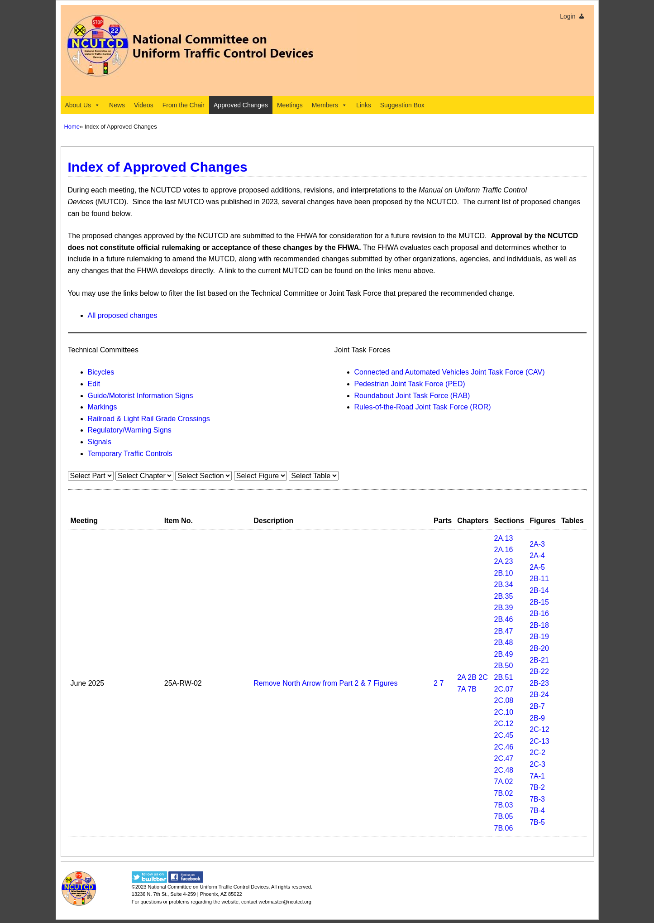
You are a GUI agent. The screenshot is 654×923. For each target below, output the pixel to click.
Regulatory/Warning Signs (130, 430)
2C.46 (504, 747)
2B (472, 677)
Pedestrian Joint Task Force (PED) (409, 384)
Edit (94, 384)
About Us (82, 105)
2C (482, 677)
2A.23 (503, 561)
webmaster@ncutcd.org (284, 901)
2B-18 (539, 625)
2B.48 (503, 642)
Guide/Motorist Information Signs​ (140, 395)
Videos (143, 105)
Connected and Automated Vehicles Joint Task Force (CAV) (449, 372)
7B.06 (503, 828)
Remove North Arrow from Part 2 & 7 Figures (325, 683)
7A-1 (537, 776)
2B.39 (503, 607)
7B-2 (537, 787)
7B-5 (537, 822)
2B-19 (539, 636)
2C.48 (504, 770)
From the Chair (183, 105)
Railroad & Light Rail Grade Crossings (149, 419)
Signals (99, 442)
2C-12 (539, 729)
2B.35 (503, 596)
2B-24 (539, 694)
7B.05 (503, 816)
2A (461, 677)
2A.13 (503, 538)
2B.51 (503, 677)
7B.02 (503, 793)
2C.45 (504, 735)
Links (363, 105)
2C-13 (539, 741)
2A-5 (537, 567)
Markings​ (102, 407)
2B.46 (503, 619)
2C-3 (537, 764)
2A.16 (503, 549)
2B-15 (539, 602)
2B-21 (539, 660)
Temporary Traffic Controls (130, 453)
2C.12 (504, 723)
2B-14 (539, 590)
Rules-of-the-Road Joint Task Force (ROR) (422, 407)
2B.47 (503, 631)
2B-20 (539, 648)
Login (567, 16)
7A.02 (503, 781)
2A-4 (537, 555)
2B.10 (503, 573)
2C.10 (504, 712)
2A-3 (537, 544)
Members (329, 105)
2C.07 (504, 689)
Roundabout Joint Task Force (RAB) (412, 395)
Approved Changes (241, 105)
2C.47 (504, 758)
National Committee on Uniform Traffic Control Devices (208, 886)
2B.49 (503, 654)
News (117, 105)
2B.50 (503, 665)
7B (472, 689)
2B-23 (539, 683)
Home (72, 126)
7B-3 (537, 799)
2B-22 (539, 671)
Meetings (290, 105)
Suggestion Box (402, 105)
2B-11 (539, 578)
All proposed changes (123, 315)
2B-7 (537, 706)
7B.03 (503, 805)
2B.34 (503, 584)
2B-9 (537, 718)
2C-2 (537, 752)
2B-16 (539, 613)
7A (461, 689)
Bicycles (101, 372)
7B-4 (537, 810)
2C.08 (504, 700)
